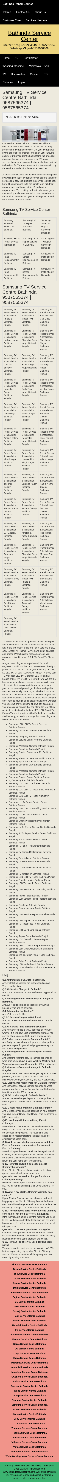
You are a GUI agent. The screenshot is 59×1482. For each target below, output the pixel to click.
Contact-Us (23, 12)
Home (6, 57)
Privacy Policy (34, 1465)
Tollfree (7, 12)
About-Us (40, 12)
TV (4, 74)
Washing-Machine (13, 66)
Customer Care (12, 20)
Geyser (34, 74)
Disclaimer (20, 1465)
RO (46, 74)
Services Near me (36, 20)
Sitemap (9, 1465)
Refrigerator (30, 57)
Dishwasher (18, 74)
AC (16, 57)
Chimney (8, 82)
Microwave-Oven (39, 66)
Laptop (22, 82)
